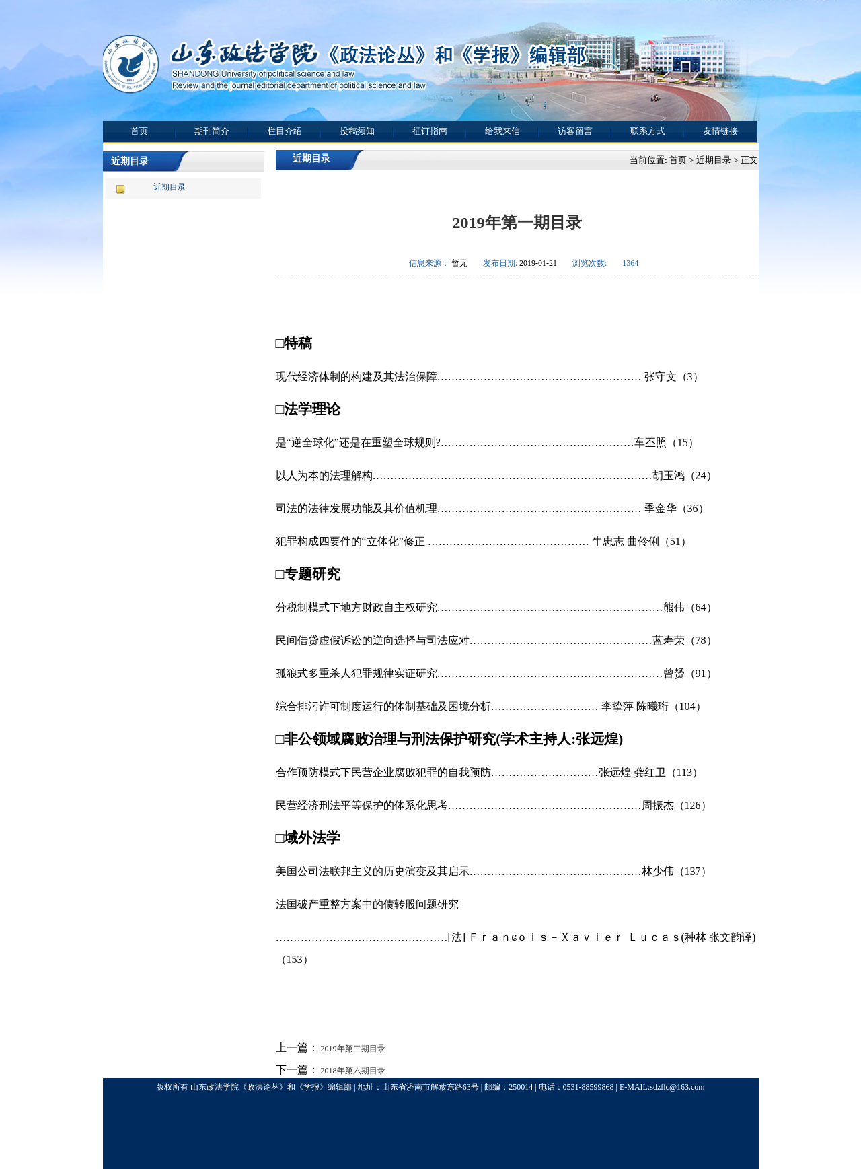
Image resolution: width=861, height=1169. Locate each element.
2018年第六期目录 (352, 1070)
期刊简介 (211, 131)
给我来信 (502, 131)
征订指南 (429, 131)
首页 (139, 131)
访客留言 (575, 131)
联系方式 (647, 131)
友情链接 (720, 131)
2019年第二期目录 (352, 1048)
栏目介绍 (284, 131)
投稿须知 (357, 131)
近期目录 (169, 187)
